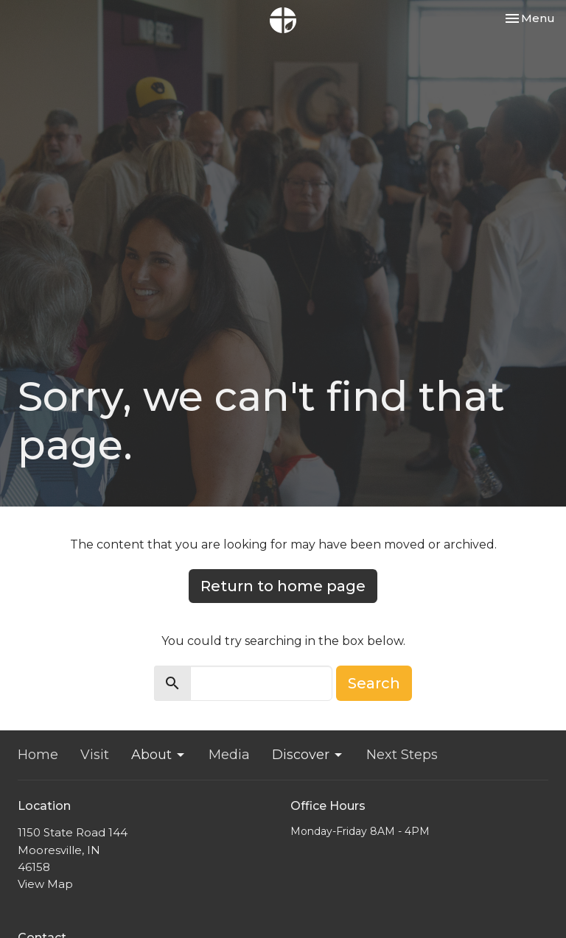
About (158, 755)
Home (38, 755)
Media (229, 755)
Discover (308, 755)
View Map (45, 884)
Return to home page (283, 586)
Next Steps (402, 755)
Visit (94, 755)
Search (374, 683)
